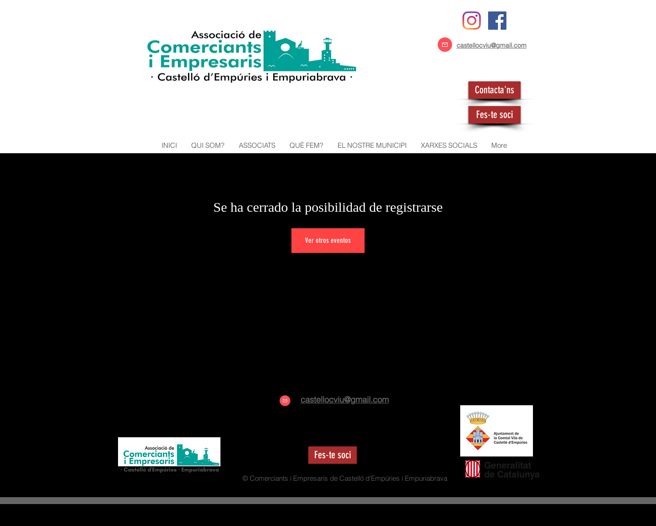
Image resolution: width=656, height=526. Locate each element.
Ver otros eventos (328, 240)
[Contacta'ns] (494, 90)
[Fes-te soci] (494, 114)
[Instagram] (471, 20)
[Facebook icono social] (497, 20)
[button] (256, 145)
